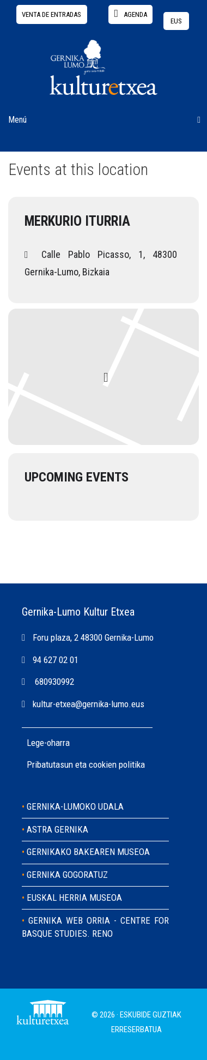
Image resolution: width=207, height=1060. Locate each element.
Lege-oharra (48, 742)
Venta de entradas (51, 14)
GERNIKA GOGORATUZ (67, 874)
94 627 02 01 (55, 659)
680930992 (54, 681)
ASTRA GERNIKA (57, 829)
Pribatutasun (51, 764)
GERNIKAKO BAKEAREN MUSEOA (88, 851)
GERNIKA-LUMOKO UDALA (75, 806)
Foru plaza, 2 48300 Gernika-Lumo (93, 637)
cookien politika (117, 764)
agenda (130, 13)
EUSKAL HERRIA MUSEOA (74, 897)
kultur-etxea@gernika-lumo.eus (88, 703)
